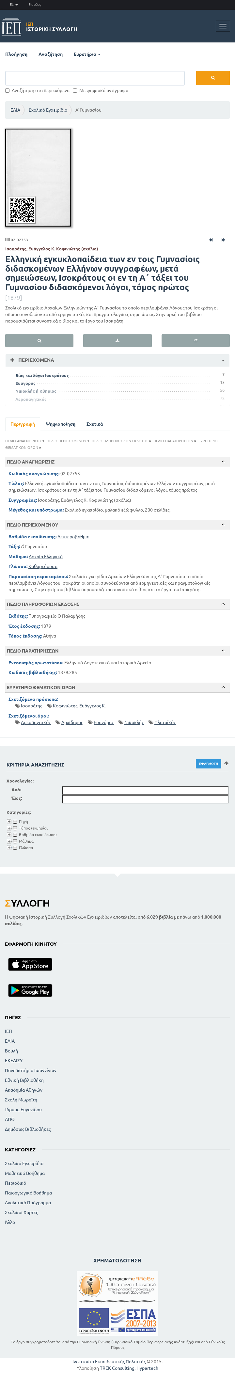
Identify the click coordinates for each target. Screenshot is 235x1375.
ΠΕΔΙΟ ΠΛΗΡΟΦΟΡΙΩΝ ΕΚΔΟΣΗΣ (120, 441)
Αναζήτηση (51, 54)
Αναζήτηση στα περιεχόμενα (37, 90)
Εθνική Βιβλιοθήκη (24, 1080)
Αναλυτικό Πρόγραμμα (28, 1202)
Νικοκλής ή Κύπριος (35, 391)
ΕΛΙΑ (15, 110)
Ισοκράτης (31, 705)
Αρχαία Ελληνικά (46, 556)
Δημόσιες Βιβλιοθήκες (28, 1129)
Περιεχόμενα (35, 360)
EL (14, 5)
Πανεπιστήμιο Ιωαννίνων (30, 1070)
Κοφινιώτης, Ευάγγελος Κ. (79, 705)
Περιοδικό (15, 1183)
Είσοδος (34, 5)
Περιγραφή (22, 424)
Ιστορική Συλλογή (51, 27)
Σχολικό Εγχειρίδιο (48, 110)
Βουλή (11, 1050)
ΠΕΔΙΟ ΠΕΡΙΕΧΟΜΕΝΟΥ (66, 441)
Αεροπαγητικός (31, 399)
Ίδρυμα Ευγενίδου (23, 1109)
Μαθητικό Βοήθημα (25, 1173)
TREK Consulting (117, 1368)
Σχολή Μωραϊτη (21, 1099)
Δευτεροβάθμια (73, 536)
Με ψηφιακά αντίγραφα (100, 90)
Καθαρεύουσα (42, 566)
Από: (16, 789)
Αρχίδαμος (72, 722)
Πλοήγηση (16, 54)
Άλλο (10, 1222)
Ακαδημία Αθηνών (23, 1090)
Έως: (16, 798)
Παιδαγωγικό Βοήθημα (28, 1192)
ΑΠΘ (10, 1119)
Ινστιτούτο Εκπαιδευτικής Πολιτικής (109, 1361)
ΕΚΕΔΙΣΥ (14, 1060)
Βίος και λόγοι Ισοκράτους (42, 375)
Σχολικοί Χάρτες (21, 1212)
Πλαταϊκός (165, 722)
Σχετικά (94, 424)
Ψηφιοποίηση (60, 424)
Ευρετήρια (87, 54)
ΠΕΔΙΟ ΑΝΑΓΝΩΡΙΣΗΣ (23, 441)
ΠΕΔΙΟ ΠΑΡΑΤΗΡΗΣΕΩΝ (173, 441)
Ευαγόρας (25, 383)
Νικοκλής (134, 722)
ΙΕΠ (8, 1031)
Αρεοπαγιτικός (36, 722)
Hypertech (147, 1368)
